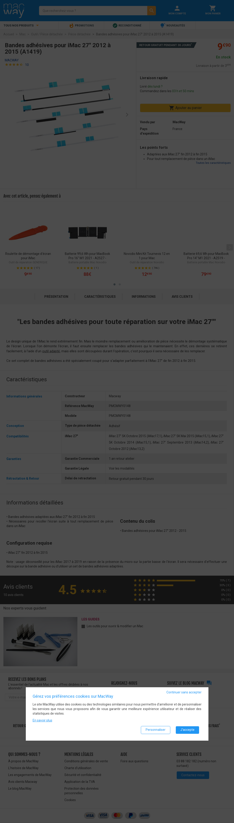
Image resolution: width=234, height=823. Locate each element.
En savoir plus (42, 720)
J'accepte (187, 730)
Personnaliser (156, 730)
